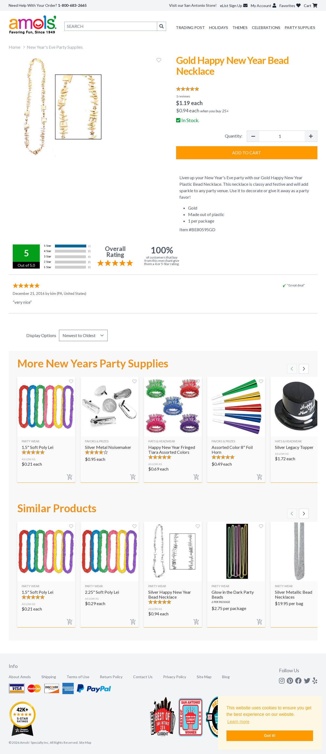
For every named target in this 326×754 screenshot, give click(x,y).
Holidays (218, 27)
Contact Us (143, 676)
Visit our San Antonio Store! (193, 5)
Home (14, 47)
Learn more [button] (238, 721)
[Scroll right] (304, 369)
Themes (240, 27)
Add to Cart (246, 152)
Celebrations (266, 27)
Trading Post (190, 27)
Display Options (41, 335)
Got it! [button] (269, 735)
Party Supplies (300, 27)
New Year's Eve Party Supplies (55, 47)
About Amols (20, 676)
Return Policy (111, 676)
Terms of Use (78, 676)
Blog (226, 676)
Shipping (48, 676)
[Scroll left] (292, 369)
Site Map (204, 676)
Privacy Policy (174, 676)
